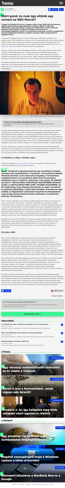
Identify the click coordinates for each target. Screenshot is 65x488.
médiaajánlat (21, 484)
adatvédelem (46, 484)
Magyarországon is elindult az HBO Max (15, 341)
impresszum (14, 484)
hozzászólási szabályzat (37, 484)
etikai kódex (28, 484)
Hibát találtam (56, 291)
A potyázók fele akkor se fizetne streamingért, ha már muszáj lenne (24, 324)
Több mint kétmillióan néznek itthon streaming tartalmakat (21, 333)
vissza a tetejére (57, 296)
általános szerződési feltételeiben (25, 163)
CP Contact (31, 260)
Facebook (53, 9)
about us (52, 484)
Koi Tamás (11, 8)
